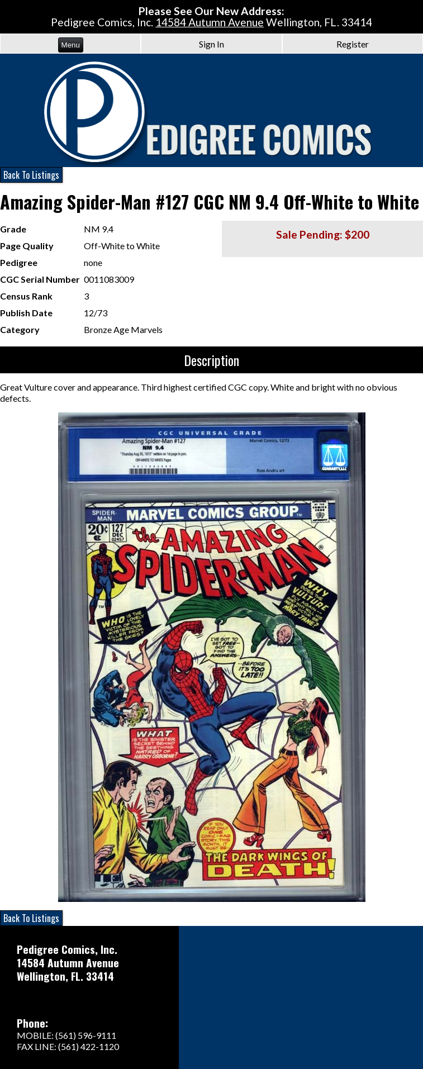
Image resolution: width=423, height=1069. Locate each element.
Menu (70, 45)
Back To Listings (31, 175)
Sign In (211, 44)
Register (352, 44)
